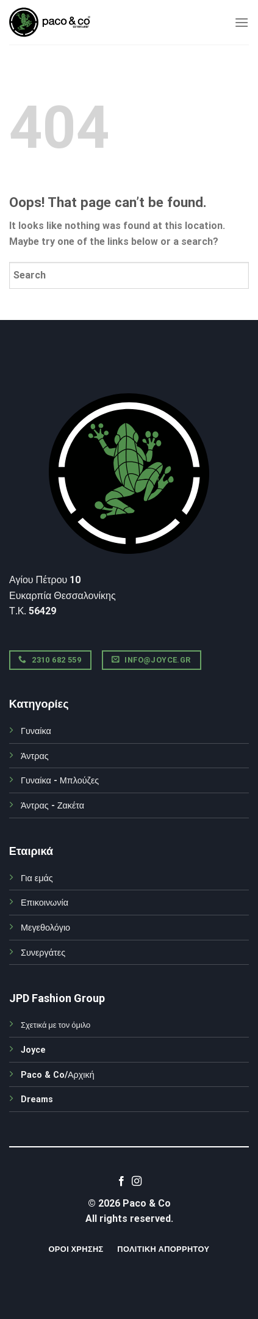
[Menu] (241, 22)
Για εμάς (37, 878)
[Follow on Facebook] (121, 1181)
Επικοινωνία (44, 903)
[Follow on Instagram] (137, 1181)
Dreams (37, 1099)
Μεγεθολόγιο (45, 928)
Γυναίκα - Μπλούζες (60, 781)
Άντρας (35, 756)
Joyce (33, 1050)
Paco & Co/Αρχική (58, 1075)
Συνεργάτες (43, 953)
